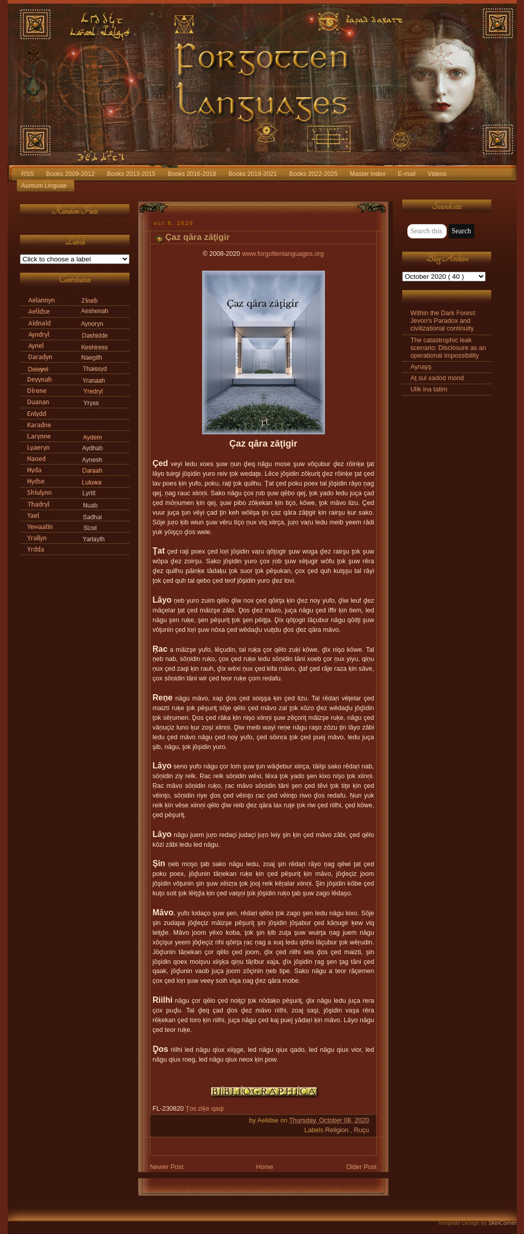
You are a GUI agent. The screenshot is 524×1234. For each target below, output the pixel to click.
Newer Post (166, 1167)
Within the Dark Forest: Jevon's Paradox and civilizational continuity (443, 321)
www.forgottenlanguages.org (283, 253)
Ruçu (361, 1130)
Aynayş (420, 366)
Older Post (361, 1167)
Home (264, 1167)
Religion (337, 1130)
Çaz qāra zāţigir (197, 237)
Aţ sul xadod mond (437, 378)
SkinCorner (502, 1223)
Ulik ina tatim (428, 389)
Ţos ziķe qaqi (205, 1108)
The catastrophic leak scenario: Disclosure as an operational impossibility (448, 348)
